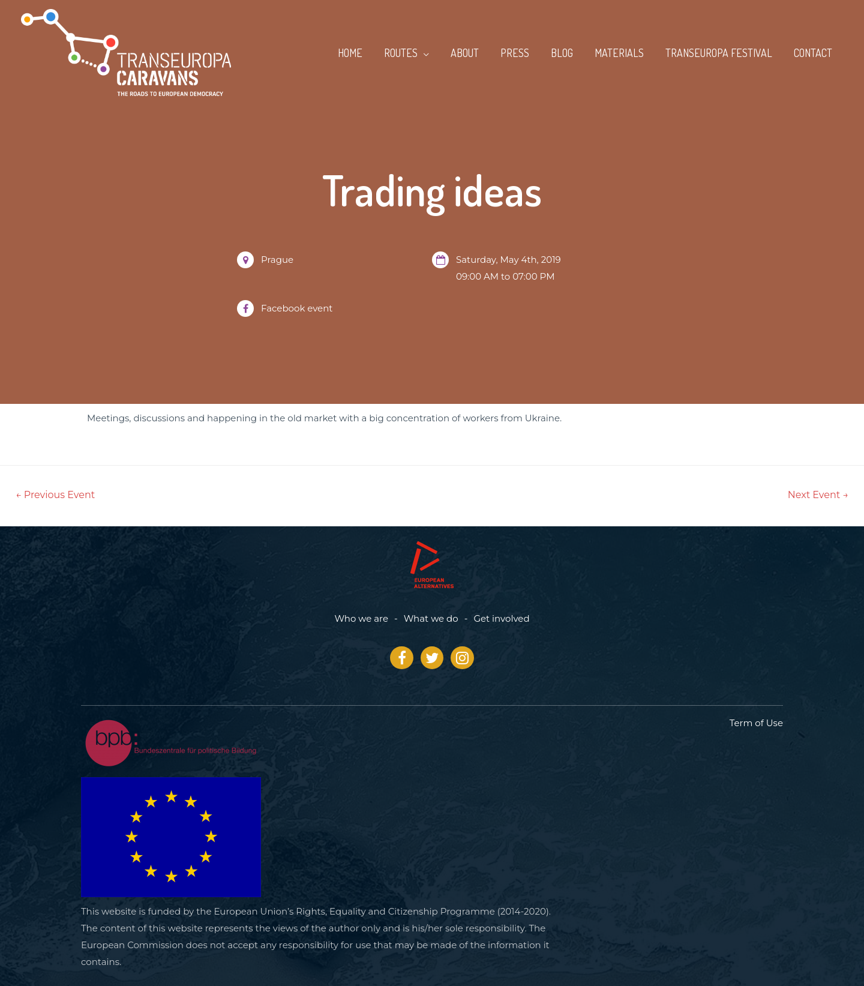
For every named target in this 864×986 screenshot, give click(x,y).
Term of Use (756, 723)
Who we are (361, 618)
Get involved (501, 618)
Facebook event (296, 308)
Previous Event (55, 495)
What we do (431, 618)
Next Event (818, 495)
